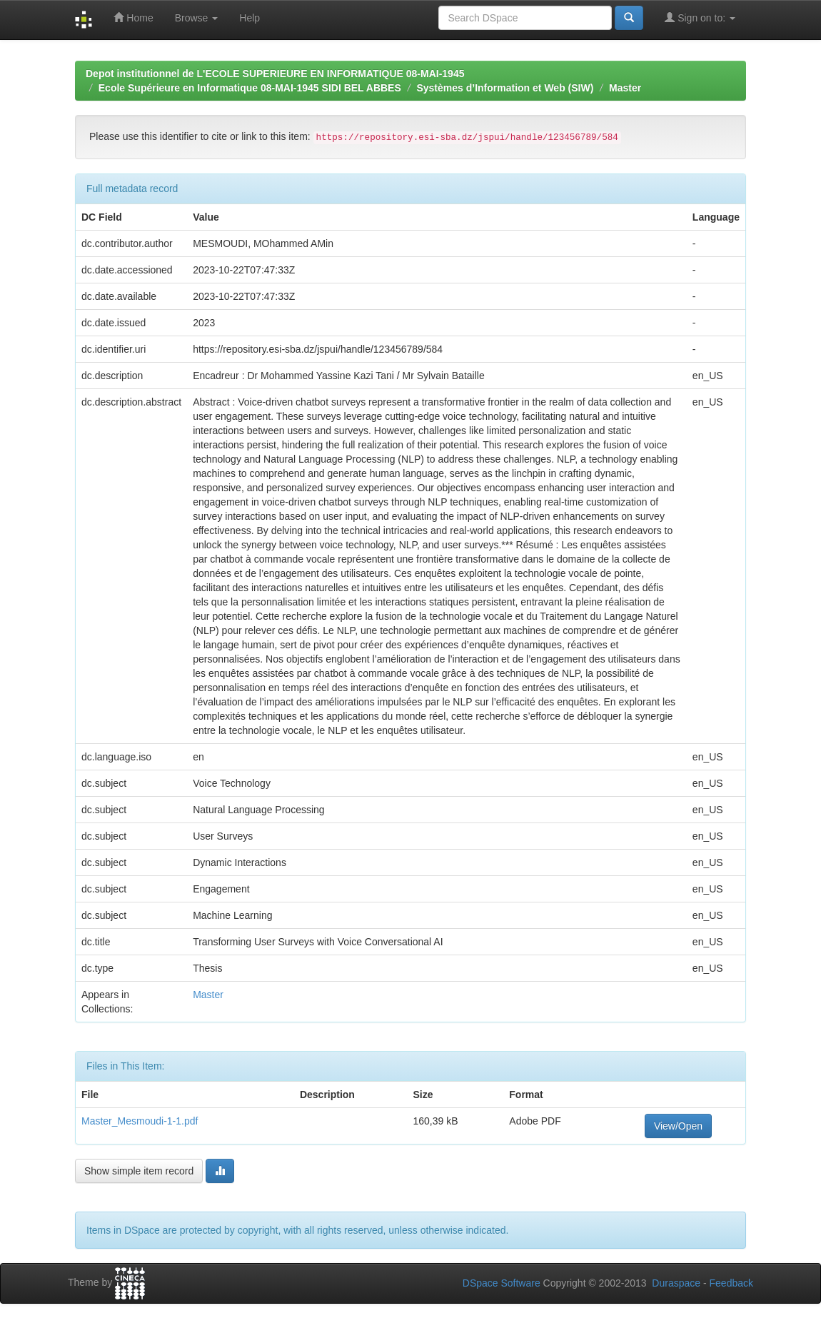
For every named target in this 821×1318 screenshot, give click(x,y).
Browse (196, 18)
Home (133, 17)
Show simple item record (138, 1171)
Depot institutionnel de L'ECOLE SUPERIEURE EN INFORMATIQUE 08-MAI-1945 (275, 73)
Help (249, 18)
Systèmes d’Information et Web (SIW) (504, 88)
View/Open (678, 1126)
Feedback (731, 1283)
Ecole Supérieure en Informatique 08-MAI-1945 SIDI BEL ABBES (250, 88)
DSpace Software (501, 1283)
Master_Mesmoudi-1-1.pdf (139, 1121)
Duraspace (676, 1283)
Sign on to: (700, 17)
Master (625, 88)
